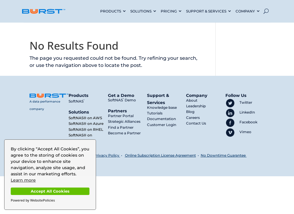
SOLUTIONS (140, 11)
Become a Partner (124, 133)
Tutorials (155, 113)
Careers (193, 117)
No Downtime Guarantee (224, 155)
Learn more (23, 180)
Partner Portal (121, 116)
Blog (190, 111)
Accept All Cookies (50, 191)
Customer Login (161, 124)
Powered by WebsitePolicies (33, 200)
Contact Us (196, 123)
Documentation (161, 119)
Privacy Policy (106, 155)
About (191, 100)
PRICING (169, 11)
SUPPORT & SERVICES (206, 11)
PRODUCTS (110, 11)
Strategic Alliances (124, 121)
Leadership (196, 106)
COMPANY (245, 11)
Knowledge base (162, 107)
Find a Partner (121, 127)
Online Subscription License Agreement (160, 155)
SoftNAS (76, 101)
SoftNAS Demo (122, 100)
